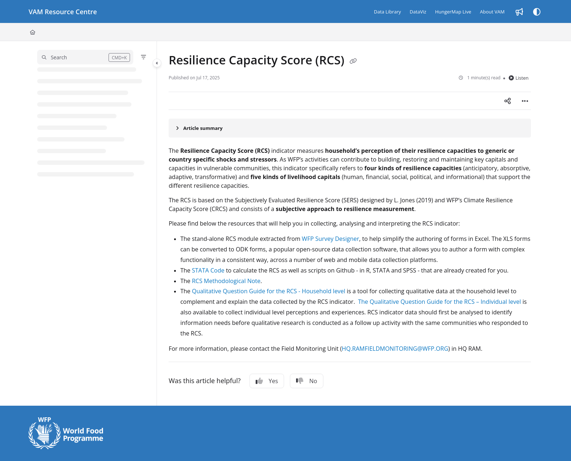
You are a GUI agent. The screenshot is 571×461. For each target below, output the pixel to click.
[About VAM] (492, 11)
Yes (267, 381)
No (306, 381)
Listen (518, 78)
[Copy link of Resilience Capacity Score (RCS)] (353, 61)
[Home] (32, 32)
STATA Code (208, 270)
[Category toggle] (157, 63)
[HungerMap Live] (453, 11)
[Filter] (143, 57)
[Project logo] (62, 11)
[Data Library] (387, 11)
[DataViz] (418, 11)
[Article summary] (350, 128)
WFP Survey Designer (330, 239)
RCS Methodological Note (226, 281)
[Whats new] (519, 11)
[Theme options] (537, 11)
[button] (85, 57)
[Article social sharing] (507, 101)
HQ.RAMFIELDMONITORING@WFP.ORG (395, 349)
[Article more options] (525, 101)
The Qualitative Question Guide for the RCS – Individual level (439, 302)
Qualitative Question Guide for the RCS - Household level (268, 291)
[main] (349, 223)
